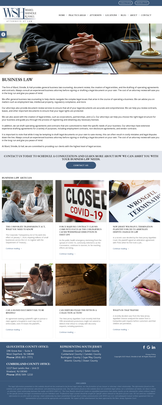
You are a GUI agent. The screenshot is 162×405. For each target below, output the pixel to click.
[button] (3, 34)
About (133, 15)
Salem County (91, 350)
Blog (123, 15)
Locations (111, 15)
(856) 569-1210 (24, 374)
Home (62, 15)
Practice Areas (77, 15)
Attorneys (96, 15)
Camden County (92, 354)
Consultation (125, 3)
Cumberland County (71, 354)
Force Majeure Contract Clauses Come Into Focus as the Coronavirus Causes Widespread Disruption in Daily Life (80, 230)
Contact (146, 15)
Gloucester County (72, 350)
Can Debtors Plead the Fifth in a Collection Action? (78, 311)
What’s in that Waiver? (126, 310)
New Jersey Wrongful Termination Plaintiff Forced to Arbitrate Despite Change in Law (133, 229)
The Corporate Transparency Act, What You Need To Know (25, 228)
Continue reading (14, 248)
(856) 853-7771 (142, 3)
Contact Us (81, 165)
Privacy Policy (151, 354)
